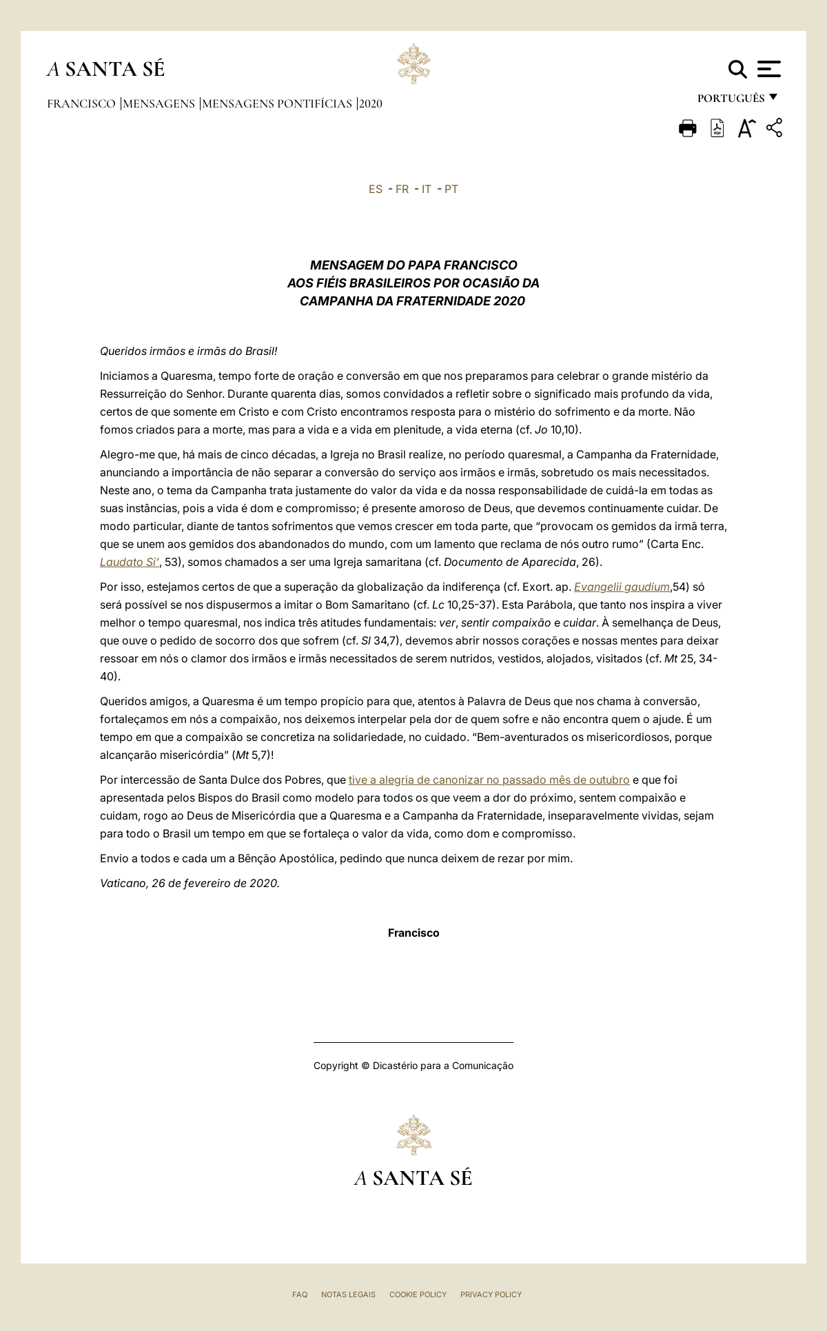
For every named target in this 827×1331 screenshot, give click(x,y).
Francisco (83, 103)
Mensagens (160, 103)
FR (402, 189)
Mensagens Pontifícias (278, 103)
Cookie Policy (418, 1294)
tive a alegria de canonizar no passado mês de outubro (489, 779)
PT (451, 189)
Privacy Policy (491, 1294)
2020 (370, 103)
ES (375, 189)
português (730, 101)
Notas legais (348, 1294)
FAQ (299, 1294)
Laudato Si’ (129, 562)
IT (426, 189)
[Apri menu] (767, 69)
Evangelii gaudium (622, 586)
